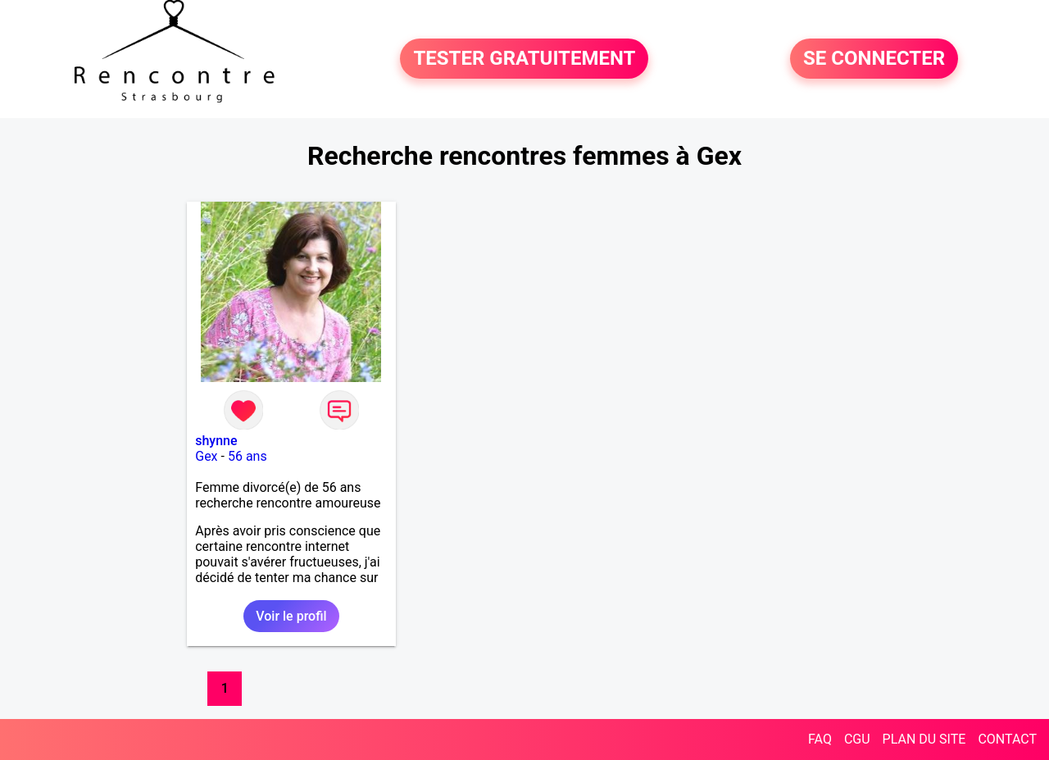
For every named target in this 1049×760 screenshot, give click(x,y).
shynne (216, 440)
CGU (857, 739)
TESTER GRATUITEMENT (524, 59)
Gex (206, 456)
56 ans (247, 456)
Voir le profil (291, 616)
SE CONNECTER (874, 59)
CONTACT (1007, 739)
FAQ (820, 739)
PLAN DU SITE (924, 739)
